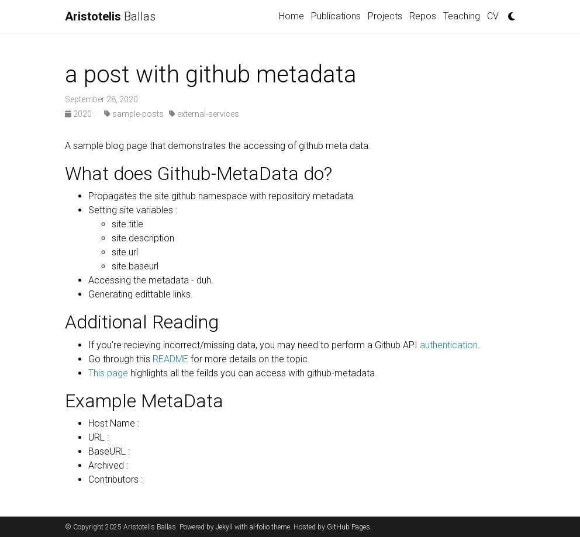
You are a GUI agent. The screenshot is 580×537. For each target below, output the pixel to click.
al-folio (260, 527)
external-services (204, 114)
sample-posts (134, 114)
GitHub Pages (348, 527)
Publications (336, 16)
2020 (79, 114)
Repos (422, 16)
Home (291, 16)
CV (493, 16)
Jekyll (224, 527)
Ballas (110, 16)
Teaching (461, 16)
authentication (447, 345)
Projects (385, 16)
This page (108, 373)
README (170, 359)
